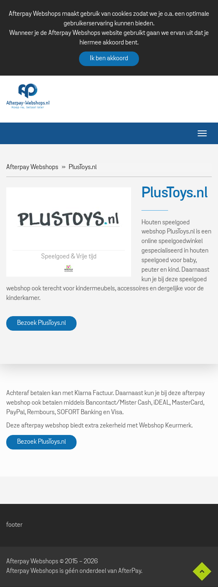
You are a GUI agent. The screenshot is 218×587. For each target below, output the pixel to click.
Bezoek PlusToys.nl (41, 323)
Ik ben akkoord (109, 58)
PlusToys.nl (83, 167)
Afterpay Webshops (32, 167)
